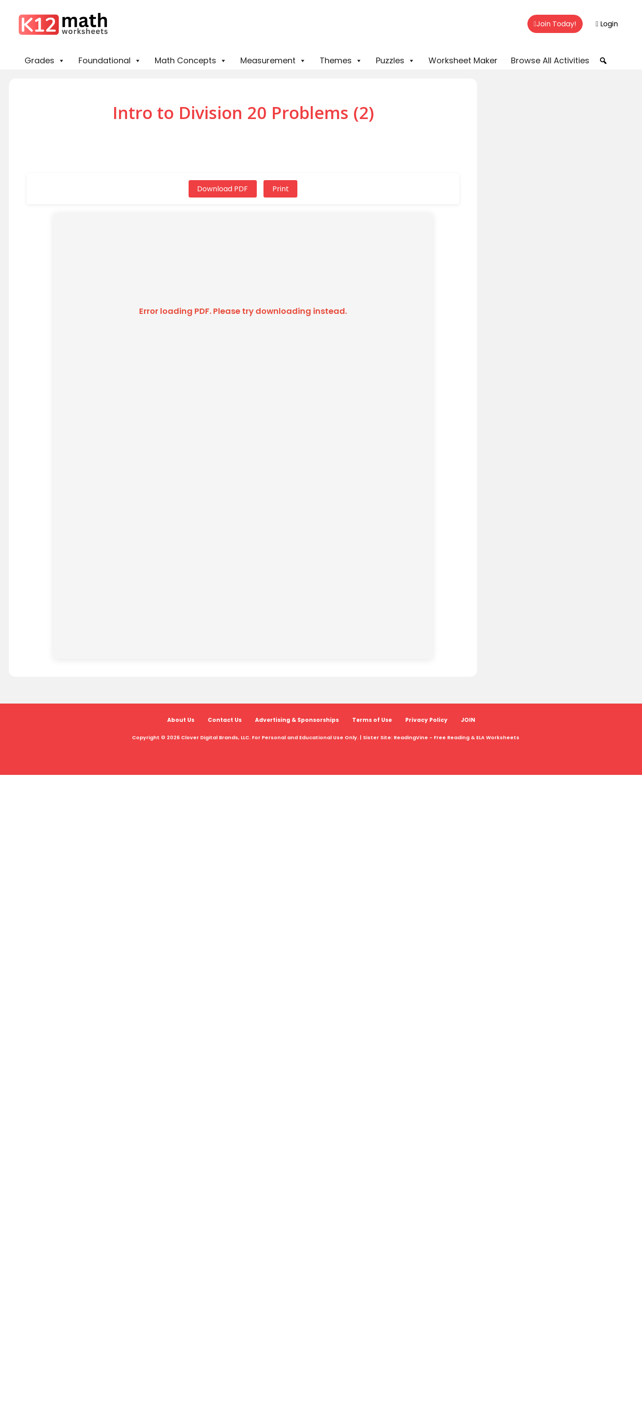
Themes (341, 61)
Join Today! (555, 24)
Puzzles (395, 61)
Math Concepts (191, 61)
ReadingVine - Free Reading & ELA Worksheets (456, 737)
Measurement (273, 61)
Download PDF (222, 189)
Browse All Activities (550, 60)
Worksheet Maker (463, 60)
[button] (603, 61)
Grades (45, 61)
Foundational (109, 61)
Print (280, 189)
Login (607, 24)
